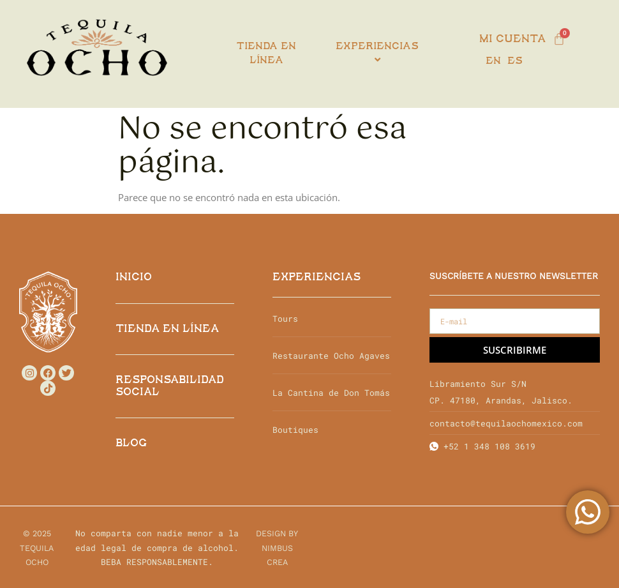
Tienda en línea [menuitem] (266, 54)
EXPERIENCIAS (316, 277)
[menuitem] (377, 54)
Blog (131, 443)
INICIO (134, 277)
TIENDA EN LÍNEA (167, 329)
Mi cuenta (512, 39)
